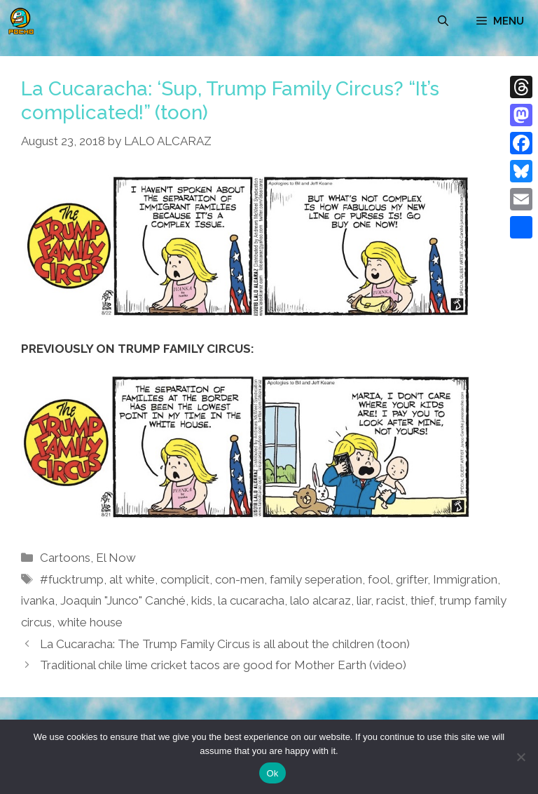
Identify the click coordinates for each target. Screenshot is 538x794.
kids (201, 600)
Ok (272, 773)
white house (90, 622)
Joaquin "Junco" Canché (123, 600)
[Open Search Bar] (443, 21)
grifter (411, 579)
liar (364, 600)
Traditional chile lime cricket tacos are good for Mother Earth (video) (223, 665)
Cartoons (65, 558)
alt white (132, 579)
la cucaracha (251, 600)
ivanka (38, 600)
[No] (520, 757)
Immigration (465, 579)
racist (390, 600)
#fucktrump (72, 579)
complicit (184, 579)
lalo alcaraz (320, 600)
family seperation (316, 579)
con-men (239, 579)
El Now (116, 558)
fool (379, 579)
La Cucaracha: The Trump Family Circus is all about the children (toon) (225, 644)
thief (422, 600)
